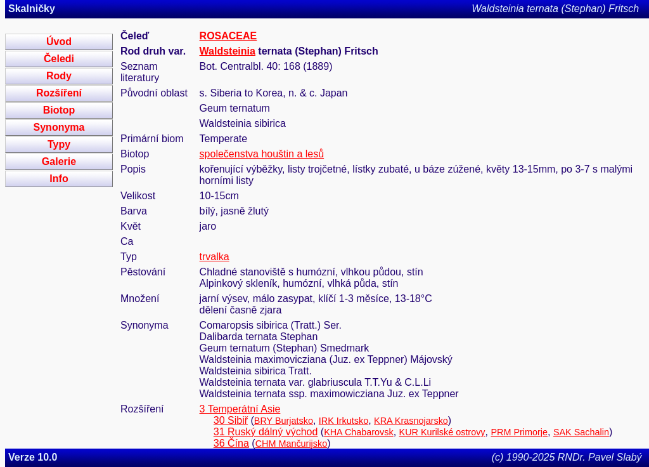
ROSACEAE (228, 35)
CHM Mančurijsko (291, 443)
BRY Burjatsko (283, 421)
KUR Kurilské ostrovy (442, 432)
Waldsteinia (227, 51)
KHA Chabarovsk (359, 432)
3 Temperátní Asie (240, 409)
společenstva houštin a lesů (262, 153)
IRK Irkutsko (343, 421)
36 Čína (231, 443)
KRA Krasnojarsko (411, 421)
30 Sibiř (231, 420)
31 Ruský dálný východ (266, 431)
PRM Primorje (519, 432)
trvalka (214, 256)
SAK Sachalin (581, 432)
